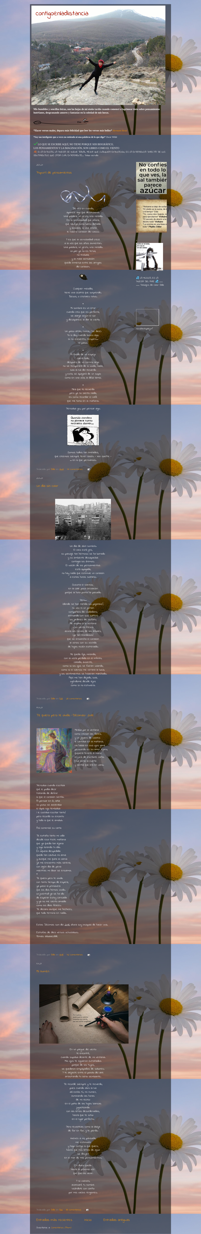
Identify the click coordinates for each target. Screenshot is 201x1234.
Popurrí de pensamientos (54, 172)
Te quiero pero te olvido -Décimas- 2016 (64, 715)
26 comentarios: (74, 699)
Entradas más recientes (54, 1220)
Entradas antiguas (116, 1220)
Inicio (88, 1220)
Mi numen (42, 971)
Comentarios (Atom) (61, 1228)
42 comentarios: (75, 955)
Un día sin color (47, 486)
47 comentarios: (75, 469)
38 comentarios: (74, 1210)
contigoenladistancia (62, 13)
